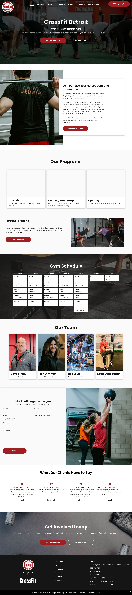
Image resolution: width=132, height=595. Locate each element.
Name (5, 408)
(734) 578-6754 (95, 568)
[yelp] (32, 574)
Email (36, 408)
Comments (6, 430)
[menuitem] (32, 4)
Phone (5, 416)
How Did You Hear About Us (43, 416)
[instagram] (27, 574)
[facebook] (23, 574)
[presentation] (17, 442)
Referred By (6, 423)
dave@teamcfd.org (96, 571)
